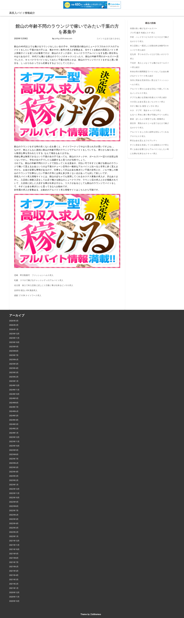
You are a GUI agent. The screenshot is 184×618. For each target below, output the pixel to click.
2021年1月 (14, 588)
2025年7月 (14, 355)
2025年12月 (14, 334)
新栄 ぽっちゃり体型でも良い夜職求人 (147, 119)
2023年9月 (14, 450)
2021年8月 (14, 558)
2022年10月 (14, 497)
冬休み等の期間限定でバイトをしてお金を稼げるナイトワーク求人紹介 (149, 73)
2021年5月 (14, 571)
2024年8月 (14, 403)
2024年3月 (14, 424)
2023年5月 (14, 467)
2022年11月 (14, 493)
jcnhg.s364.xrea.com (63, 38)
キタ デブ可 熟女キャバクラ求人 (145, 110)
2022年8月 (14, 506)
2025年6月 (14, 359)
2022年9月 (14, 502)
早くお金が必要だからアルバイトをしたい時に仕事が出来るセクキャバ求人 (149, 151)
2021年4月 (14, 575)
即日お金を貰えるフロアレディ (143, 140)
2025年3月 (14, 372)
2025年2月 (14, 377)
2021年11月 (14, 545)
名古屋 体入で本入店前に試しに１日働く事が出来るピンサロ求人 (43, 285)
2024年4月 (14, 420)
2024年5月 (14, 416)
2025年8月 (14, 351)
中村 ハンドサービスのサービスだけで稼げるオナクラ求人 (149, 39)
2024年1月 (14, 433)
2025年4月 (14, 368)
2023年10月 (14, 446)
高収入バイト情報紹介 (22, 12)
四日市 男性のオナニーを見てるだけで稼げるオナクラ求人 (149, 125)
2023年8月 (14, 454)
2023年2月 (14, 480)
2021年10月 (14, 549)
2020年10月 (14, 601)
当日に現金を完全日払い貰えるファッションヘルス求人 (149, 82)
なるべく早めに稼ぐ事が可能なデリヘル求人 (149, 115)
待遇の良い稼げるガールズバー (143, 28)
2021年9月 (14, 554)
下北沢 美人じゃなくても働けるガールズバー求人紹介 (149, 65)
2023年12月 (14, 437)
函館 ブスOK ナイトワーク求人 (27, 295)
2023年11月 (14, 441)
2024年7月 (14, 407)
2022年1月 (14, 536)
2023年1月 (14, 485)
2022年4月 (14, 523)
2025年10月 (14, 342)
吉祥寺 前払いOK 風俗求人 (25, 290)
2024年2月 (14, 428)
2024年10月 (14, 394)
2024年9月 (14, 398)
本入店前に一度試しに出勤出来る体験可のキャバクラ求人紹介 (149, 48)
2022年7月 (14, 510)
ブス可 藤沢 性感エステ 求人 (142, 33)
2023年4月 (14, 472)
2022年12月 (14, 489)
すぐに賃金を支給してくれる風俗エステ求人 (149, 145)
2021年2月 (14, 584)
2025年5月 (14, 364)
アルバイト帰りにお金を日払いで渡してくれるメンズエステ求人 (149, 91)
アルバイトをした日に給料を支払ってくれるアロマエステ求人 (149, 134)
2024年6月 (14, 411)
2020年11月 (14, 597)
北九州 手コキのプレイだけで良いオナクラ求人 (149, 56)
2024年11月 (14, 390)
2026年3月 (14, 321)
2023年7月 (14, 459)
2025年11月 (14, 338)
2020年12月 (14, 592)
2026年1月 (14, 329)
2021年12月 (14, 541)
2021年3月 (14, 579)
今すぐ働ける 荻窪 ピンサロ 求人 (144, 106)
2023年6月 (14, 463)
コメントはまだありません (108, 38)
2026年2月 (14, 325)
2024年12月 (14, 385)
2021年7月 (14, 562)
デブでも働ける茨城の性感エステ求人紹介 (148, 97)
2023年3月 (14, 476)
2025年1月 (14, 381)
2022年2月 (14, 532)
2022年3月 (14, 528)
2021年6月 (14, 567)
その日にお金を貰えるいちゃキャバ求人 (147, 102)
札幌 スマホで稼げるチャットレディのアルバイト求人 (38, 280)
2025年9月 (14, 347)
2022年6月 (14, 515)
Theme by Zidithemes (91, 614)
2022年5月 (14, 519)
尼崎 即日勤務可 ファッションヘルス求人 (33, 275)
